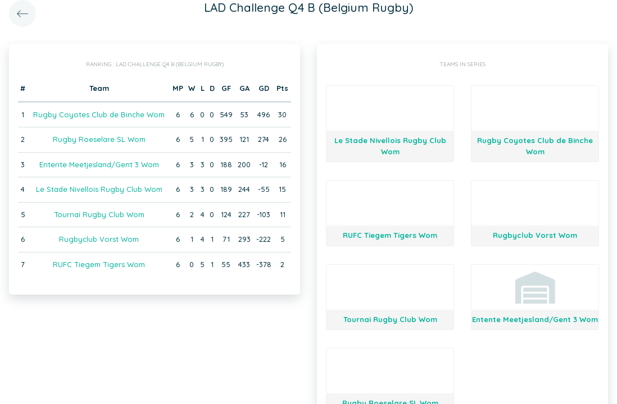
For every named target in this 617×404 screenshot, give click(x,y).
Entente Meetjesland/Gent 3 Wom (99, 164)
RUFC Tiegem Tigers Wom (99, 264)
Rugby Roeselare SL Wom (99, 139)
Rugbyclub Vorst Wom (99, 239)
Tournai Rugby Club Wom (99, 214)
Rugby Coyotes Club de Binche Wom (99, 114)
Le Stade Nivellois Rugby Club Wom (99, 189)
